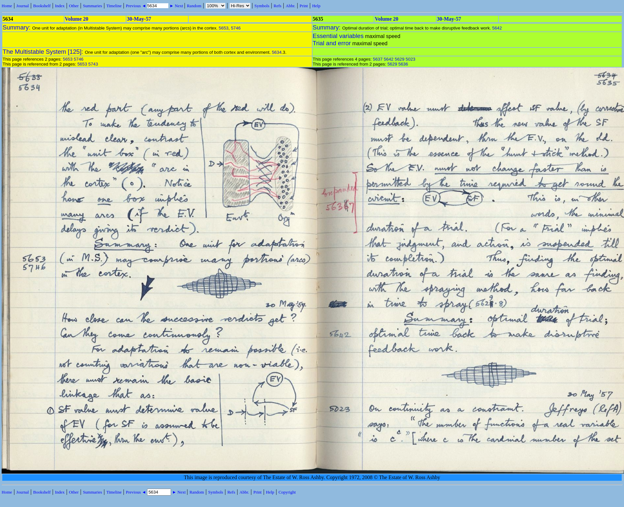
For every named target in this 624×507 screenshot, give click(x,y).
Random (194, 5)
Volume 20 (76, 19)
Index (60, 5)
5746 (236, 28)
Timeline (114, 5)
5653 (224, 28)
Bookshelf (41, 5)
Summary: (17, 27)
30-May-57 (139, 19)
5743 (93, 64)
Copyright (287, 492)
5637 (378, 59)
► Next (176, 5)
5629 (400, 59)
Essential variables (338, 35)
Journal (22, 5)
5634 (277, 52)
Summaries (92, 5)
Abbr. (290, 5)
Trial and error (332, 43)
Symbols (262, 5)
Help (316, 5)
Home (7, 5)
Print (304, 5)
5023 (410, 59)
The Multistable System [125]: (44, 51)
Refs (277, 5)
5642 (497, 28)
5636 (403, 64)
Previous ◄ (136, 5)
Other (74, 5)
